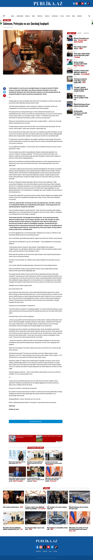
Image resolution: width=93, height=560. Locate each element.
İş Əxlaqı (55, 551)
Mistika (68, 16)
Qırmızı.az (27, 16)
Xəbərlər (45, 551)
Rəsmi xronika (20, 16)
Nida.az (12, 16)
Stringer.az (39, 16)
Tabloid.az (47, 16)
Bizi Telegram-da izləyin (36, 421)
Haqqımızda (38, 551)
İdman (73, 16)
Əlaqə (50, 551)
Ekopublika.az (55, 16)
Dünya (33, 16)
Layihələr (79, 16)
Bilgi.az (62, 16)
